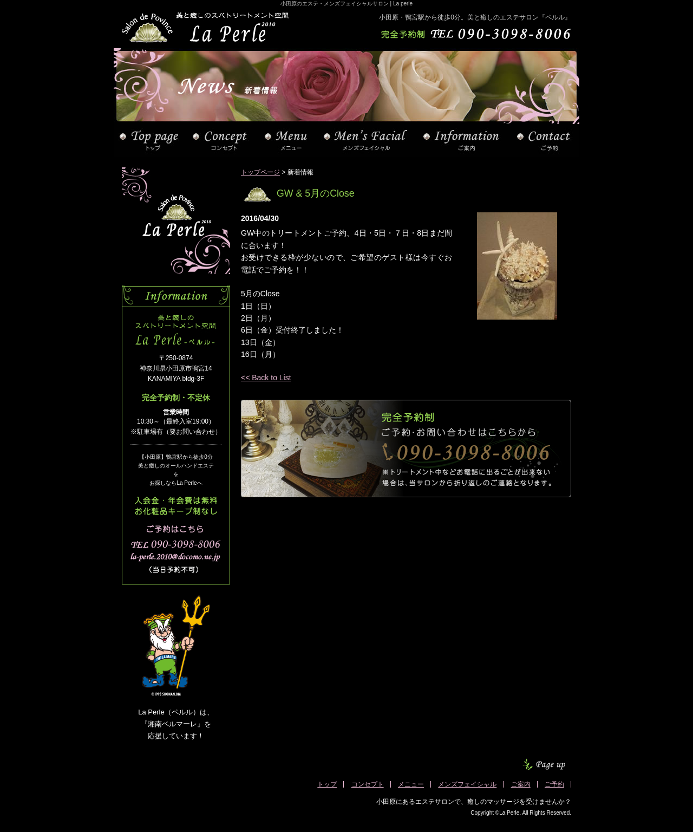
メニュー (411, 784)
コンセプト (367, 784)
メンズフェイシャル (467, 784)
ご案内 (521, 784)
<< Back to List (266, 377)
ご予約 (554, 784)
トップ (327, 784)
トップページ (260, 172)
